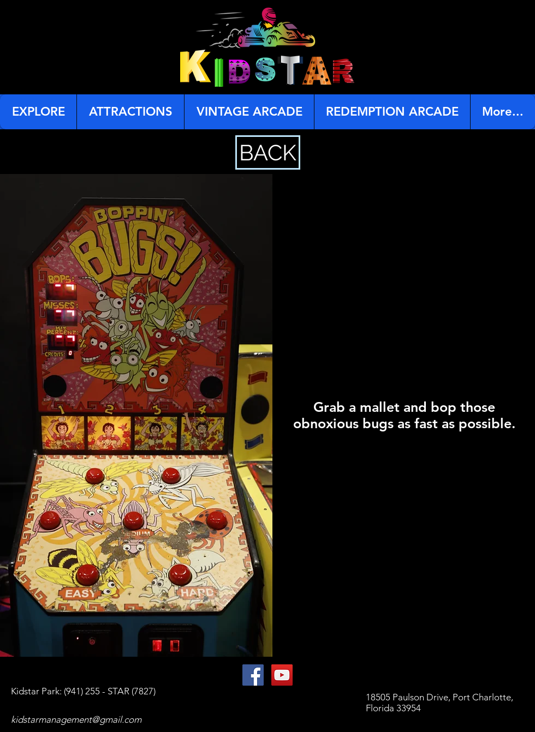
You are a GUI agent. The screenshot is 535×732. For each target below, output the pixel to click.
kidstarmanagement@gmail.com (76, 719)
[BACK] (267, 152)
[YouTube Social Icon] (282, 675)
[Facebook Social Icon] (253, 675)
